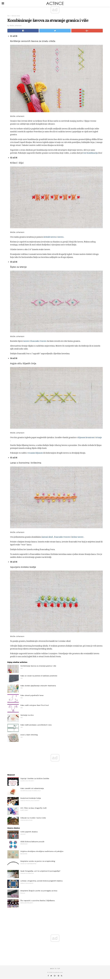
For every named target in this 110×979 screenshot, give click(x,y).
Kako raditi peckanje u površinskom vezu (36, 725)
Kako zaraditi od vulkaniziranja (32, 788)
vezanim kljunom (35, 453)
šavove (26, 341)
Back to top (55, 968)
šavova (60, 237)
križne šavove (77, 537)
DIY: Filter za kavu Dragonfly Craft (33, 808)
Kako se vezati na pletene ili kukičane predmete (38, 676)
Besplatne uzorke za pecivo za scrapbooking (37, 861)
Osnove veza (16, 16)
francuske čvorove (39, 341)
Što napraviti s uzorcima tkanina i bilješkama (37, 900)
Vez (8, 16)
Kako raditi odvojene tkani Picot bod (34, 705)
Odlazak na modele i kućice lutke (33, 818)
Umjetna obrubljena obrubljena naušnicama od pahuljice (41, 851)
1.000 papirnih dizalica (28, 832)
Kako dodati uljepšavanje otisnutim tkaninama (38, 686)
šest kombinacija (90, 153)
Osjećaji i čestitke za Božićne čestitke (34, 778)
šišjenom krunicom (86, 437)
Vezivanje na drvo (27, 715)
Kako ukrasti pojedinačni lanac (32, 695)
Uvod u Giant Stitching (29, 735)
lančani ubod (47, 537)
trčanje (99, 437)
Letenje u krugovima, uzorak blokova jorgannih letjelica (41, 881)
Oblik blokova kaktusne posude (32, 841)
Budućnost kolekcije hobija (30, 798)
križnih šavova (50, 237)
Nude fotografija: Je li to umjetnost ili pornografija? (40, 871)
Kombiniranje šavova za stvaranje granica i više (38, 666)
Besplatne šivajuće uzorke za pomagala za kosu (38, 891)
